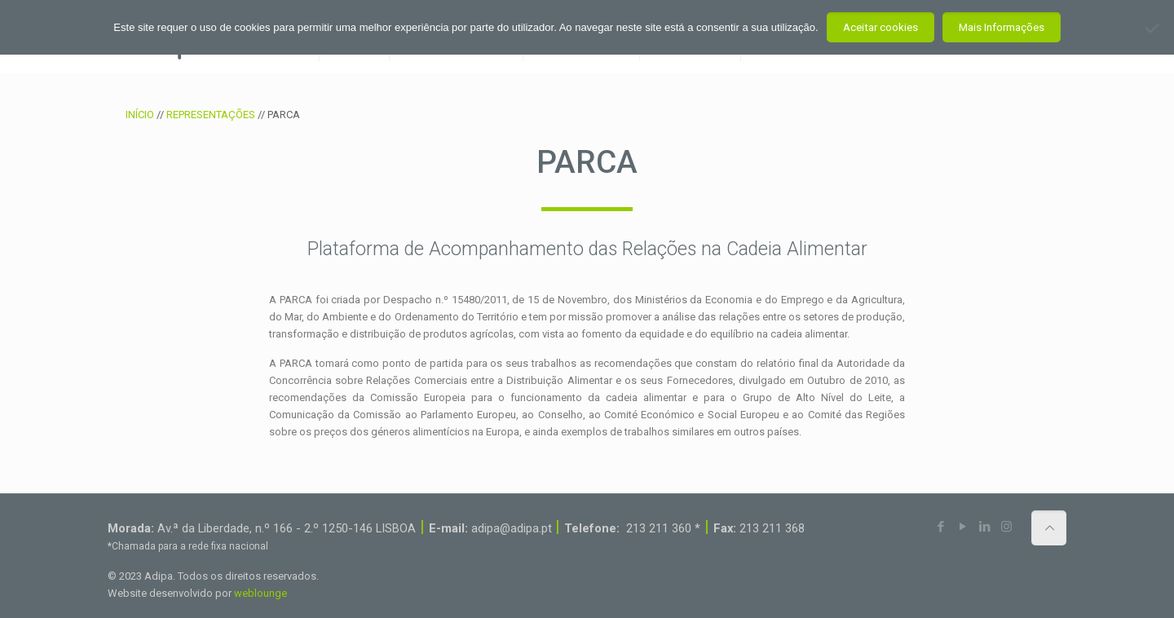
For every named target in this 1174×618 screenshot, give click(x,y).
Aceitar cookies (880, 27)
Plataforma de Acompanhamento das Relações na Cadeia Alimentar (587, 249)
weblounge (260, 593)
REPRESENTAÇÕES (210, 114)
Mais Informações (1001, 27)
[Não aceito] (1153, 28)
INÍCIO (140, 114)
